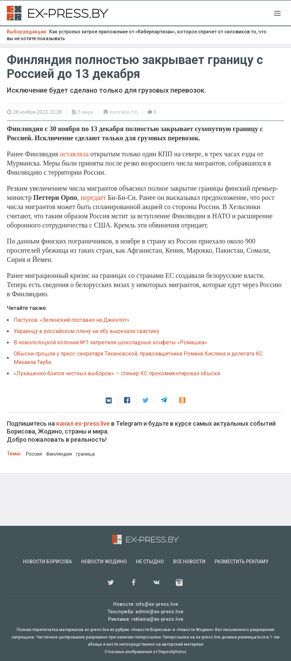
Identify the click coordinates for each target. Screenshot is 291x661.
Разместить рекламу (242, 561)
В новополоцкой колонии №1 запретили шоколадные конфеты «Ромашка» (110, 342)
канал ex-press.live (83, 423)
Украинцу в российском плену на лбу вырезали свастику (86, 331)
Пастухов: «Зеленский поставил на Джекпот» (71, 320)
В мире (85, 112)
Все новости (189, 561)
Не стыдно (150, 561)
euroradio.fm (123, 112)
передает (94, 197)
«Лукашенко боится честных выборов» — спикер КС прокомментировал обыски (117, 373)
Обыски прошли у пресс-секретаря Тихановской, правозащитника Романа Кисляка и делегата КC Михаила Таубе (138, 357)
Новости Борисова (47, 561)
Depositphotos (172, 651)
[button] (108, 400)
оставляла (75, 154)
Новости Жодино (104, 561)
